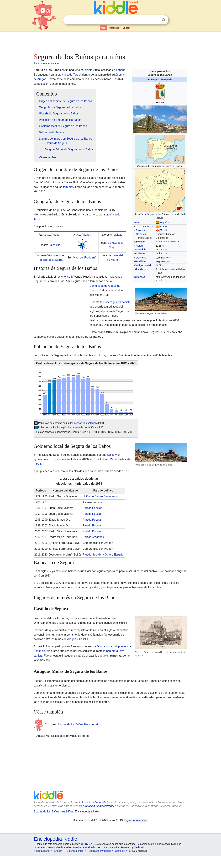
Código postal (142, 265)
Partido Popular (92, 507)
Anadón (56, 234)
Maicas (117, 234)
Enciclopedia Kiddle (94, 802)
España (164, 222)
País (136, 222)
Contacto (120, 850)
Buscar (163, 20)
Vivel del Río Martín (85, 257)
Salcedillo (54, 245)
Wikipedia (90, 847)
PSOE (37, 463)
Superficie (140, 249)
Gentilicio (140, 261)
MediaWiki (139, 847)
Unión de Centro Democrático (101, 496)
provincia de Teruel (69, 74)
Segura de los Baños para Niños (53, 811)
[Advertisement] (110, 41)
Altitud (139, 245)
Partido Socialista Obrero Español (103, 554)
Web (103, 28)
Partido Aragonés (93, 537)
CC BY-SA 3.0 (88, 844)
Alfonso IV (67, 276)
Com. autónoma (144, 226)
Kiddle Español (42, 850)
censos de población (85, 423)
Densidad (141, 257)
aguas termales (64, 187)
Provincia (141, 230)
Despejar (156, 20)
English (126, 28)
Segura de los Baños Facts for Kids (79, 724)
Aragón (164, 226)
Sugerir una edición (135, 820)
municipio (86, 69)
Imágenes (114, 28)
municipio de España (159, 79)
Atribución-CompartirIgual (98, 806)
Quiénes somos (75, 850)
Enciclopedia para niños (46, 63)
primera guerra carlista (116, 302)
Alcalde (138, 269)
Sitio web (139, 277)
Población (140, 253)
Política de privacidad (99, 850)
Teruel (163, 230)
